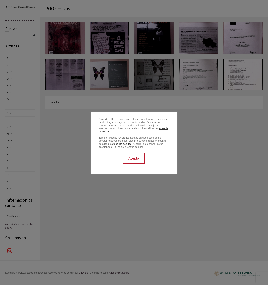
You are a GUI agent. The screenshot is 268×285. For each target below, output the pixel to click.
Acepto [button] (133, 158)
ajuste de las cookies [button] (120, 143)
